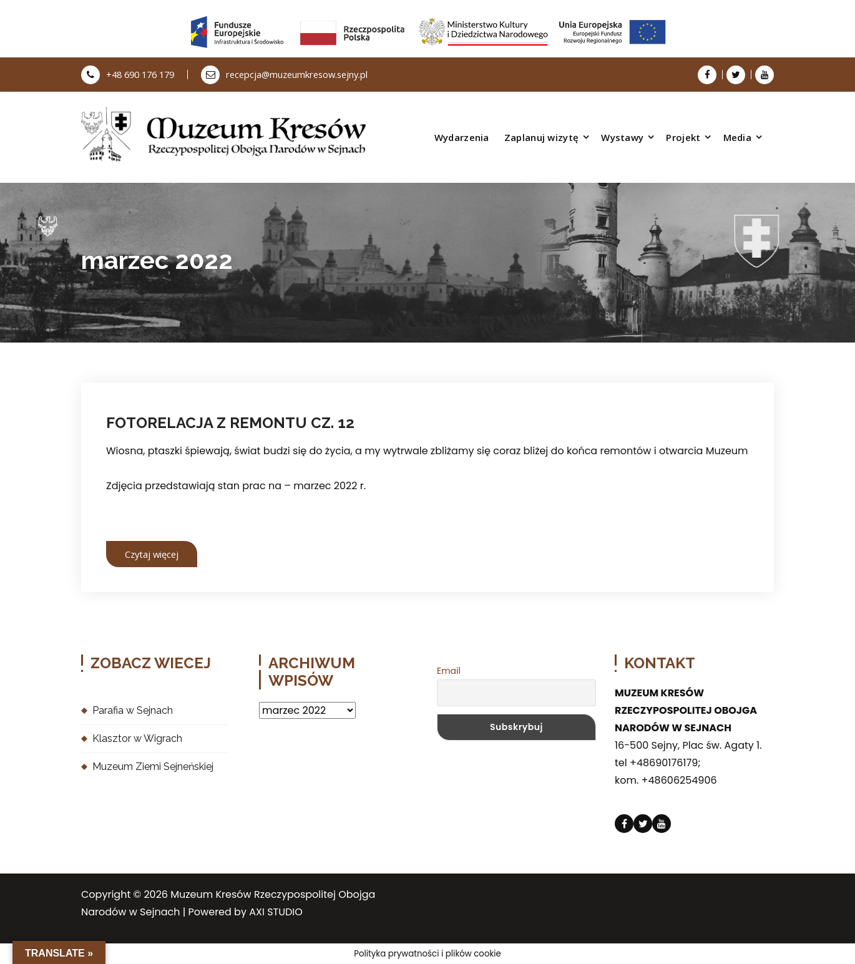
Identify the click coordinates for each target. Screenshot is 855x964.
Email (449, 671)
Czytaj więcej (151, 554)
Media (737, 137)
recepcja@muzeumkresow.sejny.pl (284, 74)
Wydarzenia (461, 137)
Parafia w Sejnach (132, 710)
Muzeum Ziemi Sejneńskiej (152, 766)
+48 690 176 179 (127, 74)
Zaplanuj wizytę (541, 137)
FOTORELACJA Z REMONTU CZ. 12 (230, 423)
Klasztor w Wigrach (137, 738)
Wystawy (622, 137)
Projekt (683, 137)
